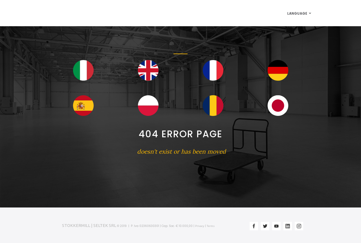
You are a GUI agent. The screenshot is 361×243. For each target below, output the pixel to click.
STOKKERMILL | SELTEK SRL (89, 225)
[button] (297, 13)
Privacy (199, 225)
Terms (211, 225)
